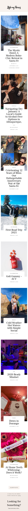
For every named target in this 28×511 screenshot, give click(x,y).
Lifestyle (14, 105)
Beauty (14, 319)
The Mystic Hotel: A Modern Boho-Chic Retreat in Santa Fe (14, 55)
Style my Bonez (14, 7)
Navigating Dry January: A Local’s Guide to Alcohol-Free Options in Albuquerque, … (14, 116)
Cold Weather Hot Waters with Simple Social (14, 326)
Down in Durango (14, 422)
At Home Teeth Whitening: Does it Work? (14, 470)
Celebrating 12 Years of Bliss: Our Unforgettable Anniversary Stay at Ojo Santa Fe (14, 178)
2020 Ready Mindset (14, 376)
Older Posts (14, 487)
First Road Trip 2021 (14, 231)
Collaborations (14, 47)
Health (14, 167)
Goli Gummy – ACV (14, 278)
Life (14, 371)
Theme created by (14, 495)
